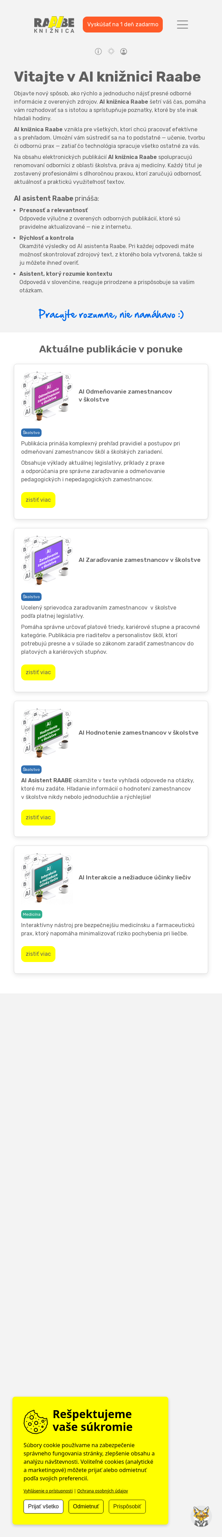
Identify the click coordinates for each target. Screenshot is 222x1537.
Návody (98, 51)
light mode (111, 51)
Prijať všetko (43, 1506)
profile (123, 52)
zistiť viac (38, 500)
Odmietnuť (86, 1506)
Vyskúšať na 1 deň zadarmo (122, 24)
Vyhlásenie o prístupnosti (48, 1491)
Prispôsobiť (127, 1506)
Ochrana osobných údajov (102, 1491)
